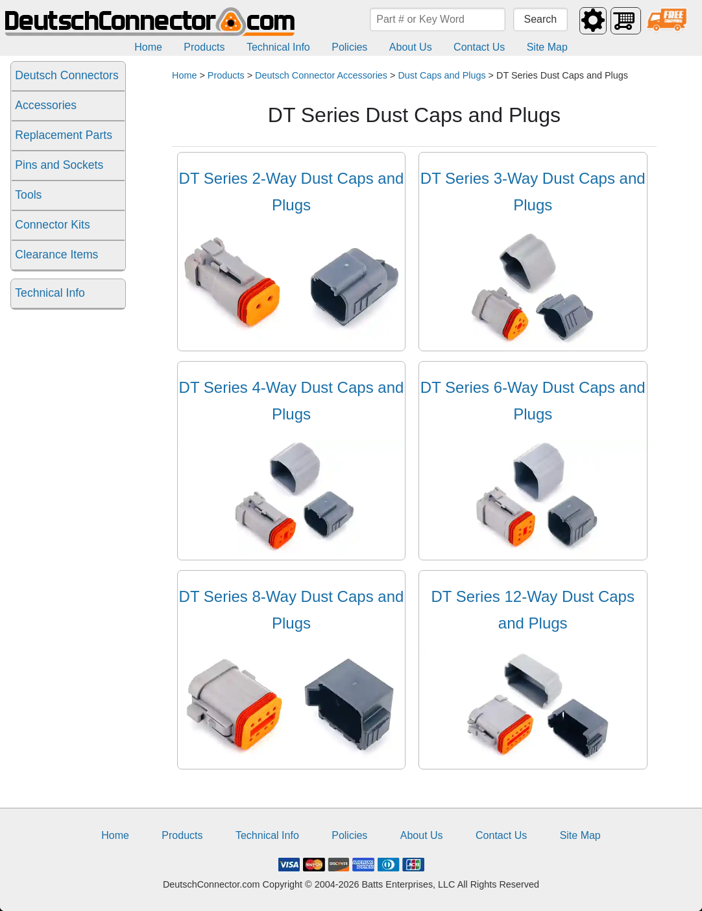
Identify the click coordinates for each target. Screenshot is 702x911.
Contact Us (479, 47)
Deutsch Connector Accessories (321, 75)
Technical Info (278, 47)
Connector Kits (52, 224)
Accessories (46, 105)
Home (148, 47)
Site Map (547, 47)
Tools (28, 194)
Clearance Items (56, 254)
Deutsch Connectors (66, 75)
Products (204, 47)
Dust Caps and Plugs (441, 75)
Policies (349, 47)
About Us (410, 47)
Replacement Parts (63, 135)
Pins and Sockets (59, 164)
